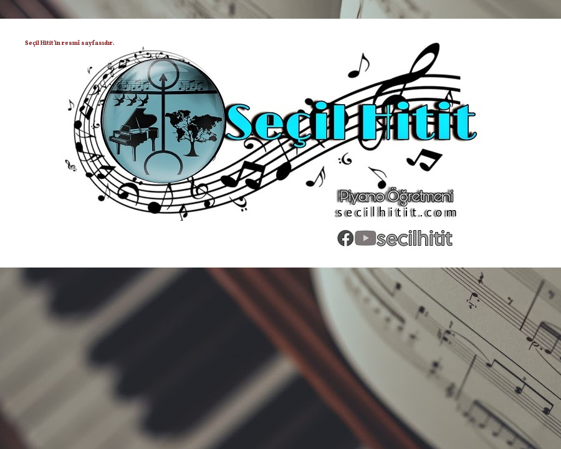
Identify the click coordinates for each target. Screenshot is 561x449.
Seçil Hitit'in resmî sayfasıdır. (70, 43)
